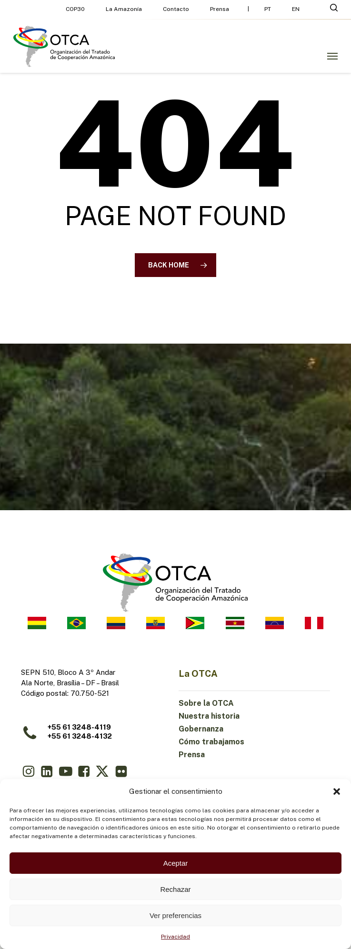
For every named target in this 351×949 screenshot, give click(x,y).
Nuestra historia (209, 716)
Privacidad (175, 936)
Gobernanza (201, 728)
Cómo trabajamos (211, 741)
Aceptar (175, 863)
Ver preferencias (175, 915)
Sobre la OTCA (206, 703)
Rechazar (175, 889)
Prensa (192, 754)
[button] (336, 791)
